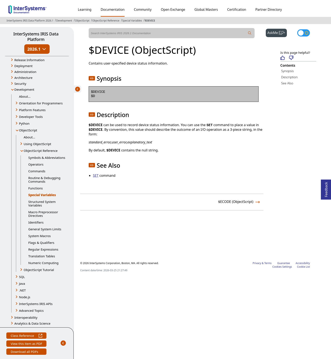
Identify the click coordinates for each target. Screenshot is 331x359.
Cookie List (303, 267)
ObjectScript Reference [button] (41, 150)
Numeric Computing (43, 263)
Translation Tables (41, 256)
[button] (92, 78)
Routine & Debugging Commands (44, 180)
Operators (35, 164)
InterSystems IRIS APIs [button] (36, 304)
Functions (35, 188)
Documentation (113, 9)
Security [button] (20, 83)
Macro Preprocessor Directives (43, 214)
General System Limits (44, 229)
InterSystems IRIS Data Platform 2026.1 (30, 20)
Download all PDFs (25, 352)
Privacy (257, 263)
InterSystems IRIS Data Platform (35, 36)
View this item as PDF (26, 344)
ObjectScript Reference (105, 20)
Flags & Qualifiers (41, 242)
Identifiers (35, 222)
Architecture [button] (23, 78)
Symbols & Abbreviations (46, 157)
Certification (236, 9)
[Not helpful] (291, 58)
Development (64, 20)
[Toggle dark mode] (303, 32)
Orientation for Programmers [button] (41, 103)
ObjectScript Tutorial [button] (39, 270)
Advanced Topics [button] (31, 310)
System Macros (39, 236)
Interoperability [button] (25, 317)
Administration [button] (25, 72)
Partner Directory (268, 9)
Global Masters (206, 9)
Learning (84, 9)
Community (143, 9)
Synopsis (287, 71)
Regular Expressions (43, 249)
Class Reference (26, 336)
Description (289, 77)
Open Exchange (173, 9)
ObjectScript (82, 20)
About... (25, 96)
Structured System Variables (42, 203)
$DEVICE (150, 20)
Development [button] (24, 89)
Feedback (326, 188)
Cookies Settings (282, 266)
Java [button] (22, 283)
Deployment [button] (23, 66)
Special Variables (132, 20)
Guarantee (283, 263)
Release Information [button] (29, 60)
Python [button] (24, 123)
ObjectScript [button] (28, 130)
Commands (36, 171)
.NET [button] (22, 290)
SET (96, 175)
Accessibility (303, 263)
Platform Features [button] (32, 110)
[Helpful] (282, 58)
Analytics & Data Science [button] (32, 323)
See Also (287, 83)
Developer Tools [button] (31, 117)
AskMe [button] (277, 32)
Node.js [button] (24, 297)
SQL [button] (22, 277)
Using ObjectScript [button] (37, 144)
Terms (268, 263)
